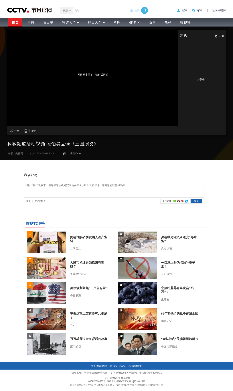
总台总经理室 (135, 366)
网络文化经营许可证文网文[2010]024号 (126, 381)
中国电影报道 (169, 346)
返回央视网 (219, 10)
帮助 (200, 10)
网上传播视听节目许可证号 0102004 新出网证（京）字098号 (99, 385)
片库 (116, 22)
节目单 (48, 22)
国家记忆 (166, 321)
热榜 (136, 10)
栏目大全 (96, 22)
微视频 (185, 22)
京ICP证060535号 (96, 381)
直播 (30, 22)
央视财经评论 (78, 274)
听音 (152, 22)
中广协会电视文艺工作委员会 (123, 372)
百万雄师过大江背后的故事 (88, 339)
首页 (15, 22)
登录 (185, 10)
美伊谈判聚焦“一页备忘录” (88, 288)
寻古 (73, 324)
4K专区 (134, 22)
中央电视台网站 (99, 366)
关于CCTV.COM (118, 366)
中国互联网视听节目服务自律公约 (146, 385)
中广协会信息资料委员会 (95, 372)
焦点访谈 (166, 248)
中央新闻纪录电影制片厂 (151, 372)
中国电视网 (75, 372)
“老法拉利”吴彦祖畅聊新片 (179, 339)
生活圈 (165, 299)
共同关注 (75, 248)
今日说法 (166, 274)
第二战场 (75, 346)
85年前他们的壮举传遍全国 (179, 313)
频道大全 (70, 22)
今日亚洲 (75, 295)
